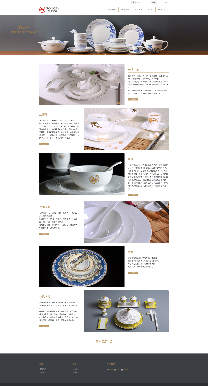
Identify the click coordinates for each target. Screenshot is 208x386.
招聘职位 (76, 372)
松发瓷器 (125, 9)
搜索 (161, 2)
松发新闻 (43, 369)
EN (173, 2)
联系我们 (162, 9)
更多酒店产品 (104, 341)
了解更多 (133, 99)
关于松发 (112, 9)
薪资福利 (76, 369)
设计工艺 (138, 9)
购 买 (150, 9)
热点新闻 (43, 372)
